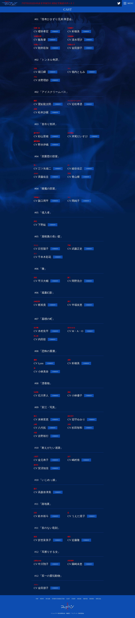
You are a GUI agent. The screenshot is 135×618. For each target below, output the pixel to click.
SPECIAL (98, 598)
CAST (68, 598)
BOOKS (92, 598)
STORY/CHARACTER (58, 598)
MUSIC (79, 598)
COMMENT (55, 31)
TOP (37, 598)
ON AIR (48, 598)
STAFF (73, 598)
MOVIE (85, 598)
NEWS (42, 598)
